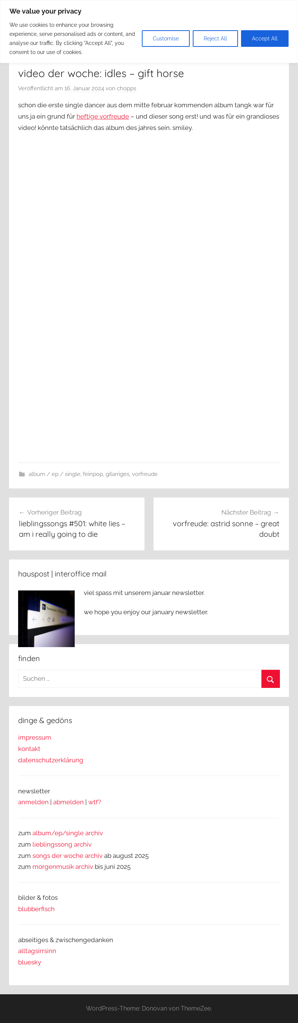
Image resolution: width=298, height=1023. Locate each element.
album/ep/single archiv (67, 833)
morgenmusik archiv (62, 866)
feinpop (93, 474)
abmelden (68, 802)
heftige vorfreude (103, 116)
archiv (83, 844)
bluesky (29, 962)
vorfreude (145, 474)
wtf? (94, 802)
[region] (149, 31)
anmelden (33, 802)
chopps (126, 88)
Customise (166, 39)
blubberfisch (36, 909)
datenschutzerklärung (50, 760)
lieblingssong (53, 844)
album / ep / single (54, 474)
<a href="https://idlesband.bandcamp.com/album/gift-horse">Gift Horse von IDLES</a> (84, 361)
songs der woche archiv (67, 855)
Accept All (265, 39)
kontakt (29, 749)
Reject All (215, 39)
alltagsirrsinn (37, 951)
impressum (34, 737)
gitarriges (117, 474)
